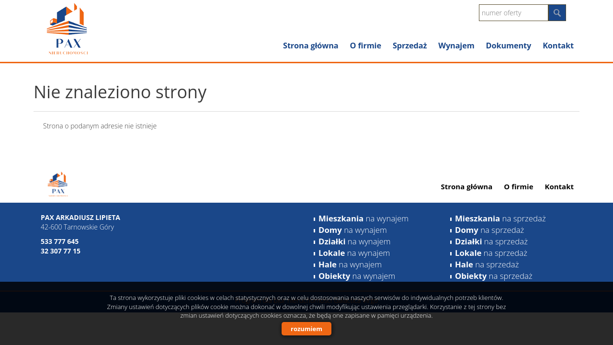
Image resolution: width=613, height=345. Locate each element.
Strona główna (310, 45)
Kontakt (558, 45)
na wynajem (363, 218)
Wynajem (456, 45)
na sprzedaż (500, 218)
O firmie (365, 45)
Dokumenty (509, 45)
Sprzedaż (410, 45)
